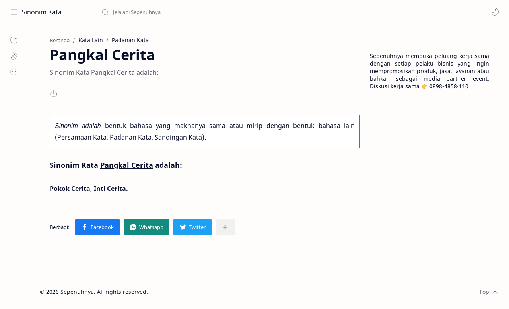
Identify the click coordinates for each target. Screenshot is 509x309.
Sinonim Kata (42, 12)
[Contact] (14, 72)
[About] (14, 56)
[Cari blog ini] (165, 12)
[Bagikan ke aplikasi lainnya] (225, 227)
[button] (495, 12)
